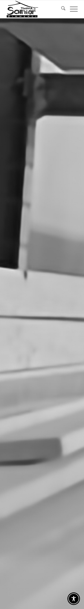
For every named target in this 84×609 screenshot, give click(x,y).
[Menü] (71, 9)
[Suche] (61, 9)
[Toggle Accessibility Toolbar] (74, 599)
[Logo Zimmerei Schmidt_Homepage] (34, 9)
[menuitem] (61, 9)
